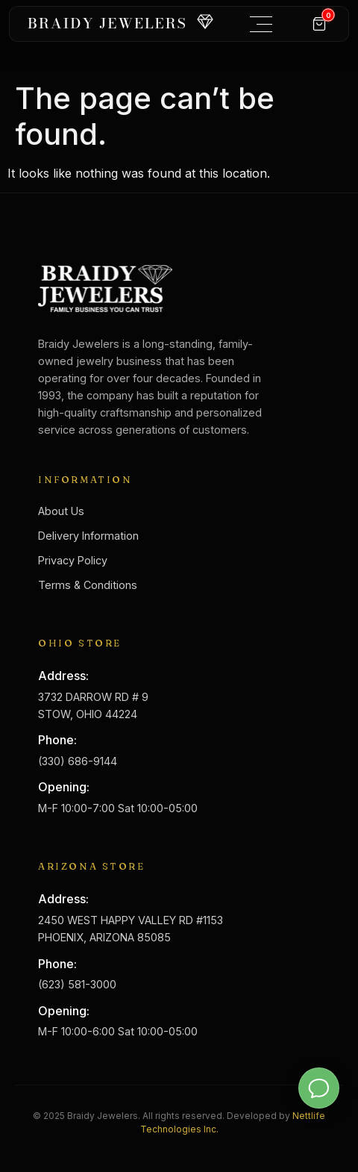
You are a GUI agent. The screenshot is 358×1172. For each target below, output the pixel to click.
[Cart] (319, 24)
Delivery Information (88, 535)
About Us (61, 511)
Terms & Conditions (87, 585)
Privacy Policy (72, 560)
